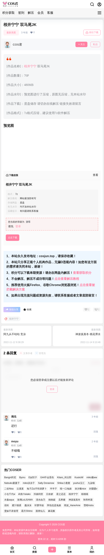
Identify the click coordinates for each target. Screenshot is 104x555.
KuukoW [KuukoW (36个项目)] (78, 477)
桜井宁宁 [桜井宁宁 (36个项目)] (73, 494)
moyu (14, 441)
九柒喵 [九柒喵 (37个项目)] (91, 483)
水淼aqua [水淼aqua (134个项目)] (9, 499)
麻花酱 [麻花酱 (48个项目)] (51, 510)
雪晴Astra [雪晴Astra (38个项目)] (89, 505)
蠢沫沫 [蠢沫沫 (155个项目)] (28, 505)
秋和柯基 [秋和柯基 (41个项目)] (88, 499)
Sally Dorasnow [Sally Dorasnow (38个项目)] (46, 483)
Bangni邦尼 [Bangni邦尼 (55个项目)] (10, 477)
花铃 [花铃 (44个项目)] (6, 505)
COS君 (61, 524)
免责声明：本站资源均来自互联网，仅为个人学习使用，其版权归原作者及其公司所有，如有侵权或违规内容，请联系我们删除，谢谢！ (51, 532)
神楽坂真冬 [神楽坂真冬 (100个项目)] (74, 499)
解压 (31, 12)
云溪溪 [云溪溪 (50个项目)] (20, 488)
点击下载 (12, 237)
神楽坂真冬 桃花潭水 (88, 334)
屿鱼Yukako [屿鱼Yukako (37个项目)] (24, 494)
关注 (81, 44)
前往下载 (91, 32)
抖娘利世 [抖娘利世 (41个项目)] (38, 494)
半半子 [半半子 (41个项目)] (53, 488)
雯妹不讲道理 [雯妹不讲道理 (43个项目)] (11, 510)
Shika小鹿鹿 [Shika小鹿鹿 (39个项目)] (63, 483)
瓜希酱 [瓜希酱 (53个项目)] (61, 499)
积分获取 (8, 12)
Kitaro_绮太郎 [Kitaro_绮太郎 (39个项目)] (64, 477)
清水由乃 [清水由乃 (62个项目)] (40, 499)
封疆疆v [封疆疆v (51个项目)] (93, 488)
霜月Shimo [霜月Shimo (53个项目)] (26, 510)
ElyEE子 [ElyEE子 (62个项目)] (33, 477)
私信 (95, 44)
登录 (18, 226)
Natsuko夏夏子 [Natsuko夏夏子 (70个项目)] (12, 483)
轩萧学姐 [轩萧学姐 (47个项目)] (39, 505)
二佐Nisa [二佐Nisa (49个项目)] (9, 488)
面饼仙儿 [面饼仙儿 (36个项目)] (40, 510)
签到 (21, 12)
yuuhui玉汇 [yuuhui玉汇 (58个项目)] (79, 483)
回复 (96, 431)
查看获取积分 (82, 272)
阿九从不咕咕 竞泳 (14, 334)
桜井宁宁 (30, 66)
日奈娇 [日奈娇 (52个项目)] (49, 494)
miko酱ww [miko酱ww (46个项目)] (91, 477)
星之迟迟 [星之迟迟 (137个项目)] (61, 494)
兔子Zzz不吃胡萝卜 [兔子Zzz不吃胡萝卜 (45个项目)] (37, 488)
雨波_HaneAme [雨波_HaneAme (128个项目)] (72, 505)
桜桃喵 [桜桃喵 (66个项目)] (84, 494)
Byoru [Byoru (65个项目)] (22, 477)
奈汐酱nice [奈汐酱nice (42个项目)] (80, 488)
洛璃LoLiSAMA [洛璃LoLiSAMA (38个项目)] (25, 499)
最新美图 (11, 32)
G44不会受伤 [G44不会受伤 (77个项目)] (47, 477)
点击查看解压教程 (66, 278)
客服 (50, 12)
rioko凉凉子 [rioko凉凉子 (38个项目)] (29, 483)
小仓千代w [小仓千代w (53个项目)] (9, 494)
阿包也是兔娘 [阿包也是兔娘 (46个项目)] (54, 505)
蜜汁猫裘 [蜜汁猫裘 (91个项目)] (16, 505)
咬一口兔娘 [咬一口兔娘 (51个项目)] (66, 488)
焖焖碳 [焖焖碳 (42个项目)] (51, 499)
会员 (40, 12)
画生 (14, 416)
